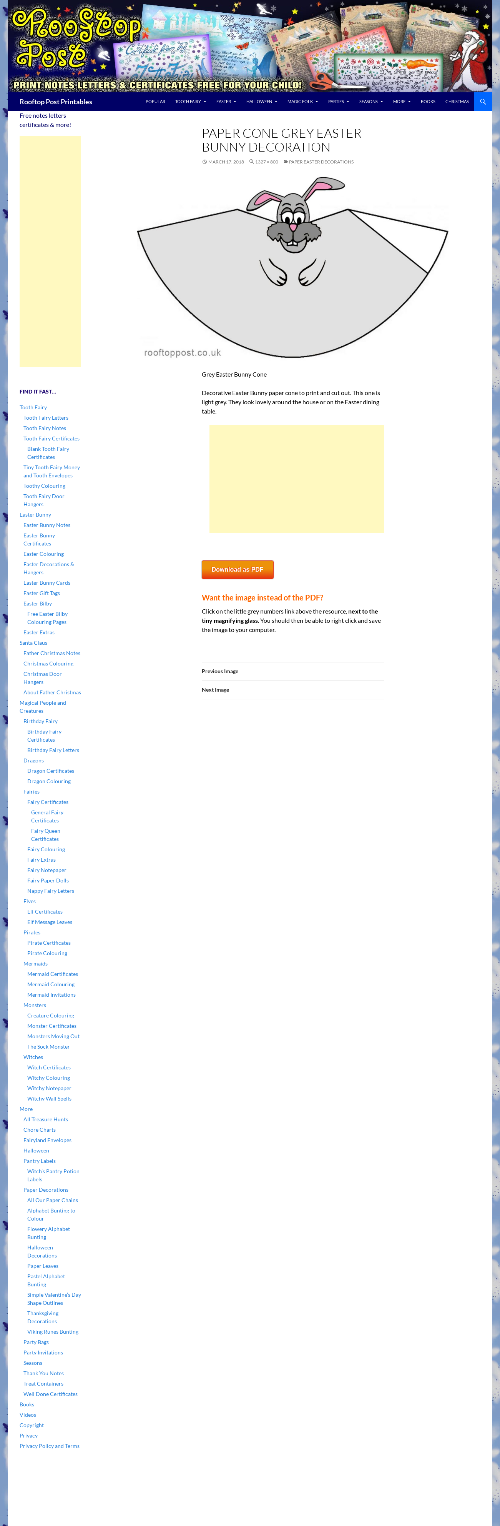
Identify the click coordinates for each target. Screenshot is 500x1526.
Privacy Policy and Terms (50, 1446)
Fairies (31, 791)
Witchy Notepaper (49, 1088)
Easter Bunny (35, 514)
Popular (155, 101)
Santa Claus (33, 642)
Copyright (32, 1425)
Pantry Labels (39, 1160)
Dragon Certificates (50, 770)
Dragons (33, 760)
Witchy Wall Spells (49, 1098)
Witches (33, 1057)
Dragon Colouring (49, 781)
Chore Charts (39, 1129)
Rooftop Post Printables (56, 101)
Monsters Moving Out (53, 1036)
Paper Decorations (45, 1189)
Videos (28, 1414)
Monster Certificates (51, 1025)
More (399, 101)
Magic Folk (300, 101)
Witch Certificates (49, 1067)
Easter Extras (39, 632)
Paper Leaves (42, 1265)
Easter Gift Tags (41, 593)
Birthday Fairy (40, 721)
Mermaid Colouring (51, 984)
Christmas (457, 101)
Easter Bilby (37, 603)
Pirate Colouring (47, 953)
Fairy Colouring (46, 849)
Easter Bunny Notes (46, 525)
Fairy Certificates (47, 802)
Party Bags (36, 1342)
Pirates (31, 932)
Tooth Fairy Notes (44, 428)
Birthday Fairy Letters (53, 750)
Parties (336, 101)
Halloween (259, 101)
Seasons (368, 101)
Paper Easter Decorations (321, 162)
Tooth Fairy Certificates (51, 438)
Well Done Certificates (50, 1394)
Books (428, 101)
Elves (29, 901)
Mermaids (35, 963)
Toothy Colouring (44, 485)
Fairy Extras (41, 859)
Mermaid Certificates (52, 974)
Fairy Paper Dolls (48, 880)
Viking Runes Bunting (52, 1331)
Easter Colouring (43, 553)
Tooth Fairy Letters (45, 417)
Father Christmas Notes (51, 653)
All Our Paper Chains (52, 1200)
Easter (223, 101)
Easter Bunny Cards (46, 582)
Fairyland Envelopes (47, 1140)
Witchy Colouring (48, 1077)
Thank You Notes (43, 1373)
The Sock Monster (48, 1046)
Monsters (34, 1005)
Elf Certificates (45, 911)
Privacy (29, 1435)
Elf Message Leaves (49, 922)
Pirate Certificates (49, 942)
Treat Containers (43, 1383)
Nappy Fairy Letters (50, 890)
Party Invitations (43, 1352)
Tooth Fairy (188, 101)
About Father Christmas (52, 692)
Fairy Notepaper (46, 870)
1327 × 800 (266, 162)
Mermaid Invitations (51, 994)
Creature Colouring (50, 1015)
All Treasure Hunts (45, 1119)
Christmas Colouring (48, 663)
